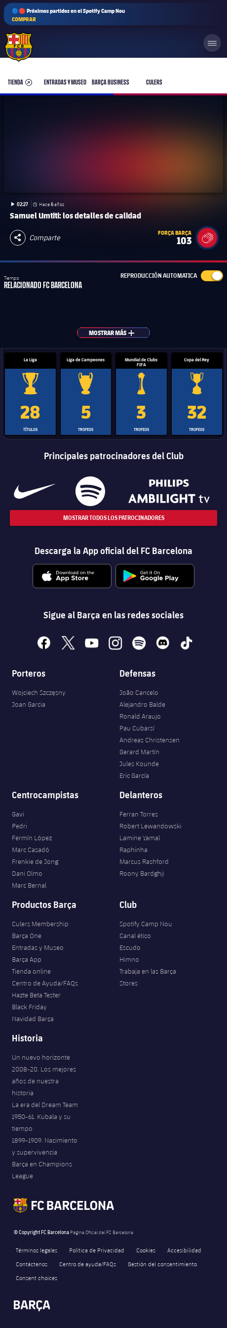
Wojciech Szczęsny (39, 692)
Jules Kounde (139, 764)
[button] (207, 238)
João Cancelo (138, 692)
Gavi (18, 814)
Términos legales (36, 1249)
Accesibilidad (184, 1249)
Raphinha (133, 850)
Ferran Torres (138, 814)
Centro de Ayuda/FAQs (45, 983)
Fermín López (32, 838)
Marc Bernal (29, 885)
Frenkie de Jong (35, 861)
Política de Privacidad (96, 1249)
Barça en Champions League (42, 1170)
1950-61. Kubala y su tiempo (41, 1122)
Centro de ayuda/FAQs (87, 1263)
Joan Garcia (28, 704)
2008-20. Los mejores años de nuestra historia (44, 1081)
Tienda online (31, 971)
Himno (129, 959)
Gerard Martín (139, 752)
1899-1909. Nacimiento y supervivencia (44, 1146)
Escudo (130, 947)
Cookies (145, 1249)
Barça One (26, 936)
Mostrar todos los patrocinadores (113, 517)
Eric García (134, 775)
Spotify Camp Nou (145, 924)
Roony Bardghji (141, 873)
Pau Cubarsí (136, 728)
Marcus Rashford (144, 861)
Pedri (19, 826)
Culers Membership (40, 924)
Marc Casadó (30, 850)
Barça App (26, 959)
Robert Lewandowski (150, 826)
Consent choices (36, 1277)
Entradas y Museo (38, 947)
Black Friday (29, 1007)
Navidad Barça (33, 1019)
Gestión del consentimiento (162, 1263)
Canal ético (135, 936)
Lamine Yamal (139, 838)
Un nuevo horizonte (41, 1057)
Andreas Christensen (149, 740)
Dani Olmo (27, 873)
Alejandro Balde (142, 704)
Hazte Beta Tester (36, 995)
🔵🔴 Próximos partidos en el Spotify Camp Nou (68, 15)
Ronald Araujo (140, 716)
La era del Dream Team (45, 1105)
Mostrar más (117, 333)
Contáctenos (31, 1263)
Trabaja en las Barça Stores (147, 977)
